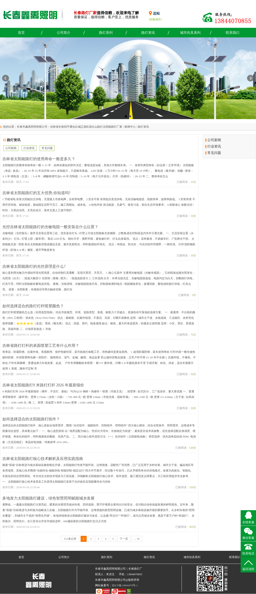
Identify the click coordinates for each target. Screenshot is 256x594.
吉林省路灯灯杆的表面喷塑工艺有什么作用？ (40, 345)
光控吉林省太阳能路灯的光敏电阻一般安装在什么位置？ (50, 227)
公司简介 (63, 32)
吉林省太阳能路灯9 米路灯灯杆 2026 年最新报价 (43, 385)
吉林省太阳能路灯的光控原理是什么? (33, 266)
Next (250, 78)
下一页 (124, 538)
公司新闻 (10, 148)
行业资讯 (29, 148)
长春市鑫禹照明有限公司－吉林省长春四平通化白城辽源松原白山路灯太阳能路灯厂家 (69, 126)
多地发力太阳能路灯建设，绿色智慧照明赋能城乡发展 (48, 498)
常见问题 (47, 148)
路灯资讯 (148, 32)
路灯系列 (106, 32)
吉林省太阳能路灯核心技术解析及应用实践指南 (42, 459)
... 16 (137, 538)
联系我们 (232, 32)
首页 (21, 32)
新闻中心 (130, 126)
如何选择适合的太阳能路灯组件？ (31, 419)
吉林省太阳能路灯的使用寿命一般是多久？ (38, 159)
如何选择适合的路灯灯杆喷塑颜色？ (33, 306)
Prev (5, 78)
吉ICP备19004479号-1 (125, 585)
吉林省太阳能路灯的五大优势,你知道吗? (36, 193)
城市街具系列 (190, 32)
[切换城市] (155, 19)
